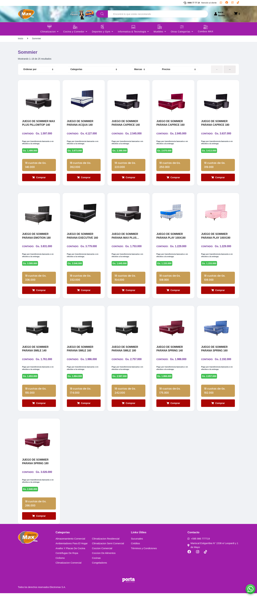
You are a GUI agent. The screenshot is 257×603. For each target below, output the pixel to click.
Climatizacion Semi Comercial (108, 553)
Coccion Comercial (102, 558)
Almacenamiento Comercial (70, 548)
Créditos (135, 553)
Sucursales (137, 548)
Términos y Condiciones (144, 558)
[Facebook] (226, 3)
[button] (250, 589)
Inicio (20, 38)
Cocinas (96, 567)
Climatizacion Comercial (68, 572)
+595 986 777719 (199, 548)
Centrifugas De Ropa (67, 562)
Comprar (39, 180)
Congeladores (99, 572)
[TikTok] (238, 3)
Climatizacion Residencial (105, 548)
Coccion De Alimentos (104, 562)
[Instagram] (232, 3)
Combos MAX (205, 31)
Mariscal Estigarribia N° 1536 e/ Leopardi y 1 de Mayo (213, 555)
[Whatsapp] (221, 3)
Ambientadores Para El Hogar (72, 553)
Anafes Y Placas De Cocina (70, 558)
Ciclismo (60, 567)
